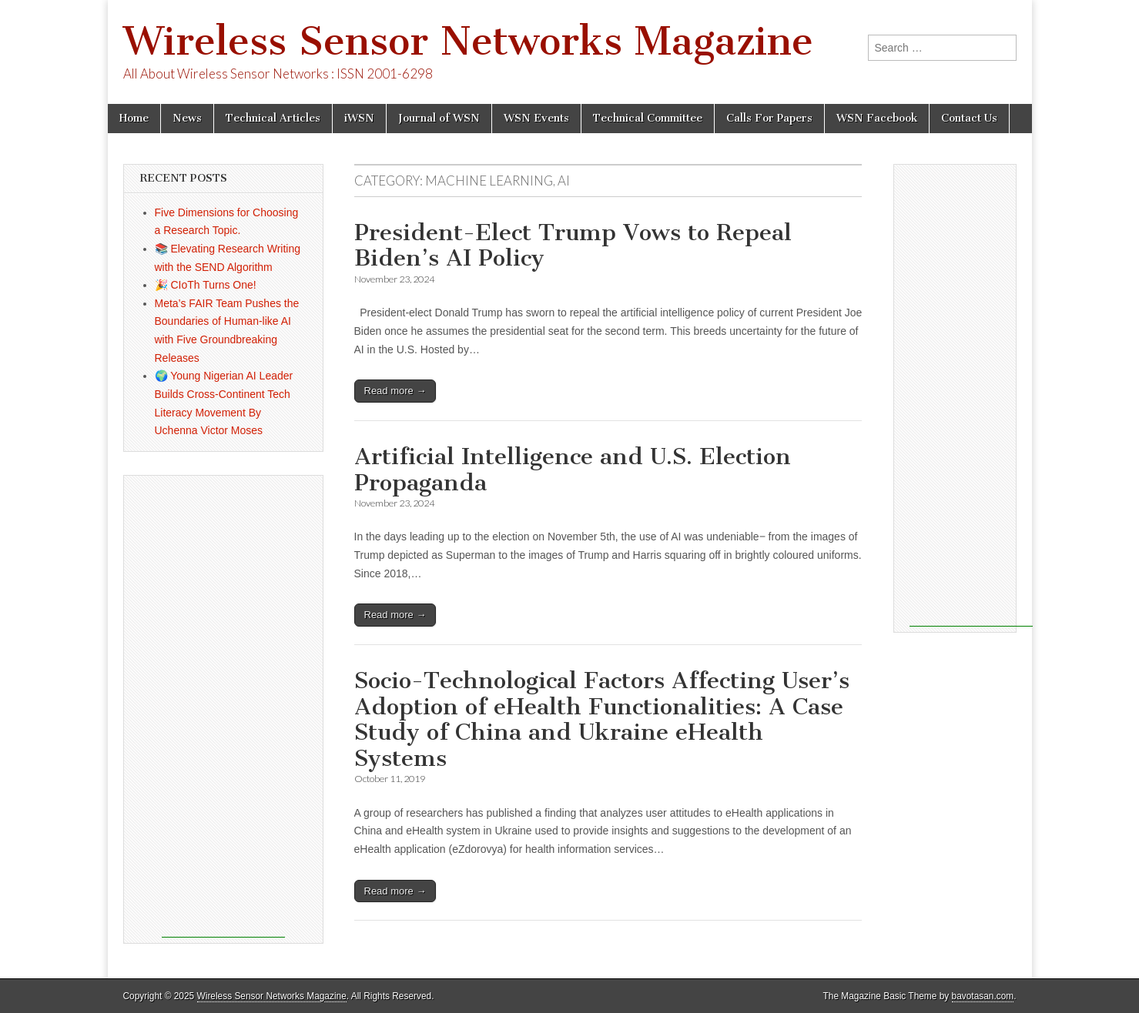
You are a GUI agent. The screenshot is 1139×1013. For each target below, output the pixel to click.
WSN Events (536, 118)
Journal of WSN (439, 118)
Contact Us (969, 118)
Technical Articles (273, 118)
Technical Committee (647, 118)
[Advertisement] (223, 707)
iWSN (359, 118)
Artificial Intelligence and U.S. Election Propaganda (572, 469)
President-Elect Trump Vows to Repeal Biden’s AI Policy (573, 245)
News (187, 118)
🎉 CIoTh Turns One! (205, 285)
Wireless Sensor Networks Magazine (468, 41)
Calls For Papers (769, 118)
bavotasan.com (983, 996)
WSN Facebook (876, 118)
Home (134, 118)
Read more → (395, 390)
